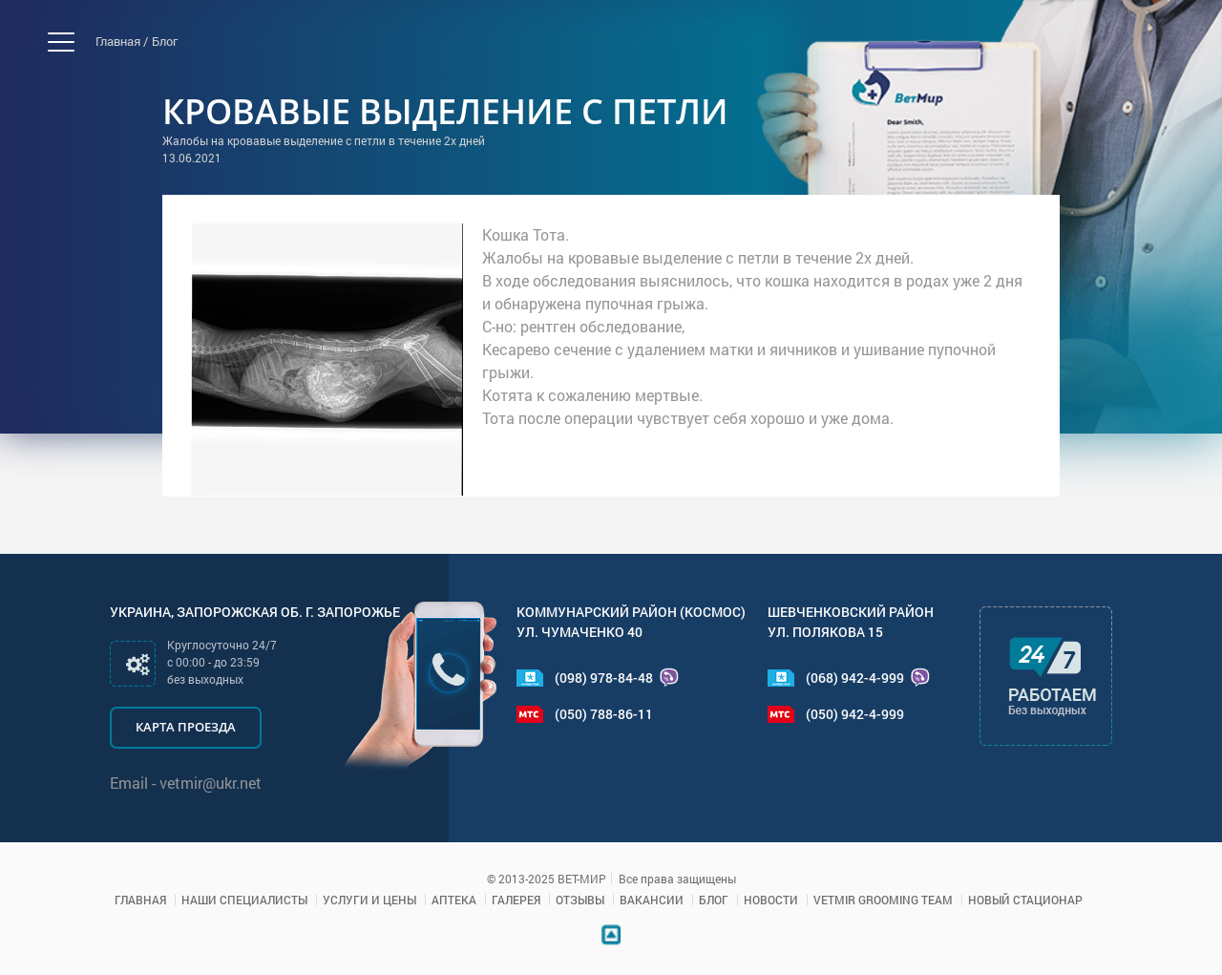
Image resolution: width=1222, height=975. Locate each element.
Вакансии (652, 899)
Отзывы (580, 899)
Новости (771, 899)
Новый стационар (1025, 899)
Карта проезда (186, 726)
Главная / (121, 41)
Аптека (454, 899)
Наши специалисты (244, 899)
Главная (140, 899)
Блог (165, 41)
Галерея (516, 899)
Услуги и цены (369, 899)
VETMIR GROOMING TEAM (883, 899)
